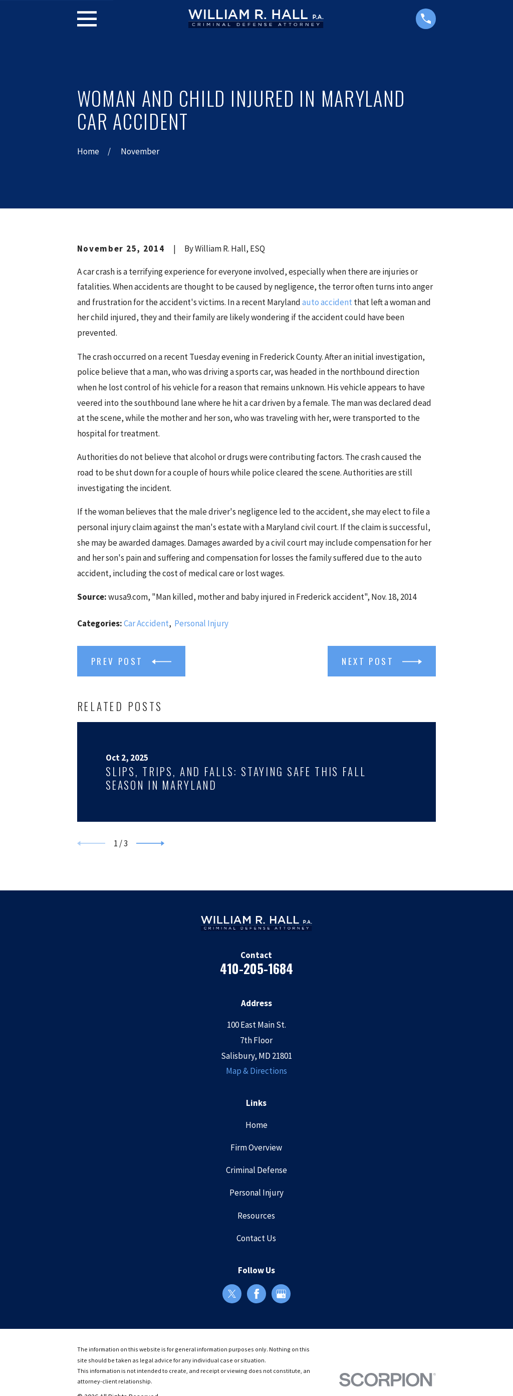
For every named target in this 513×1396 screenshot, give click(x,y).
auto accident (327, 302)
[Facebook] (256, 1294)
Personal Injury (201, 623)
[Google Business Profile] (281, 1294)
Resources (256, 1215)
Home (256, 1124)
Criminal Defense (256, 1170)
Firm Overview (256, 1147)
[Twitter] (232, 1294)
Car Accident (146, 623)
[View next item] (150, 843)
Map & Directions (256, 1070)
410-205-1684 (256, 968)
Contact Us (256, 1238)
